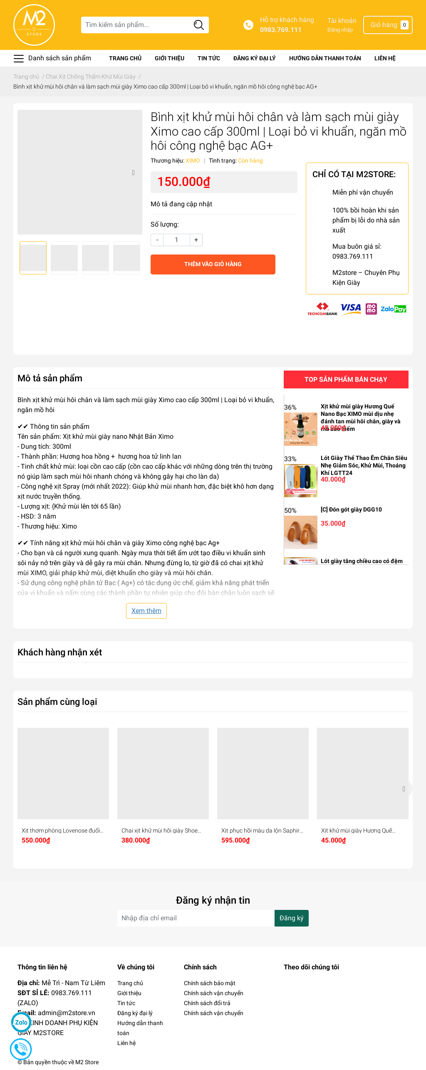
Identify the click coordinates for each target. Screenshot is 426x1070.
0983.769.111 (281, 30)
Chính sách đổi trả (207, 1003)
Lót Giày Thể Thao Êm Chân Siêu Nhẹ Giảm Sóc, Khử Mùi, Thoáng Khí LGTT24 (364, 465)
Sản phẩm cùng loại (57, 701)
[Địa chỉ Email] (213, 918)
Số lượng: (165, 224)
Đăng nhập (340, 30)
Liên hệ (385, 58)
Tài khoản (342, 21)
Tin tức (209, 58)
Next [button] (133, 172)
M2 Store (87, 1062)
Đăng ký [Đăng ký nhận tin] (292, 918)
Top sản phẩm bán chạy (346, 379)
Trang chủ (125, 58)
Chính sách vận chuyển (213, 993)
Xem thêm (146, 611)
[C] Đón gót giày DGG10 (351, 509)
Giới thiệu (169, 58)
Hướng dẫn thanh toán (325, 58)
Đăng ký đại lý (254, 58)
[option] (79, 172)
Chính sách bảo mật (209, 983)
